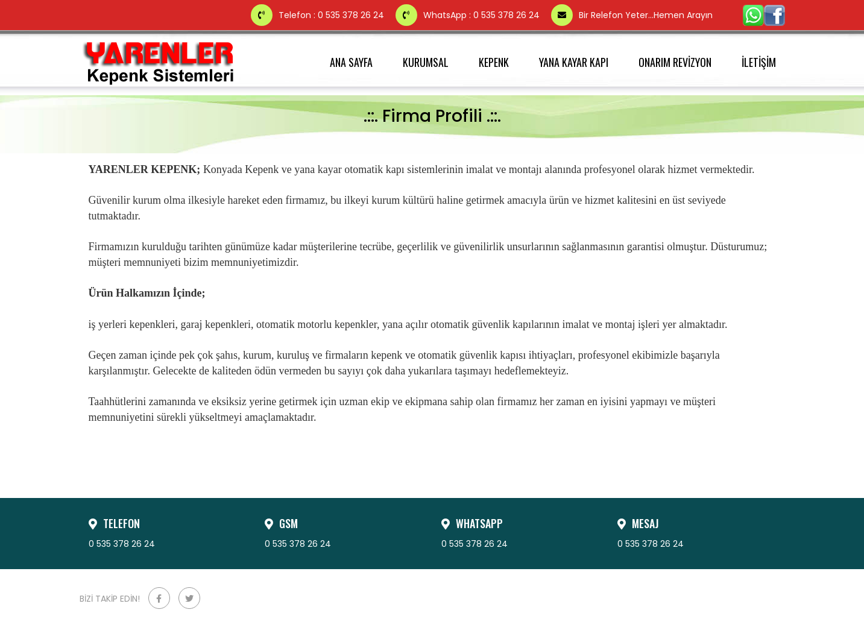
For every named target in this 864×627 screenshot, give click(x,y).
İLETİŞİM (759, 62)
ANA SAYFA (351, 62)
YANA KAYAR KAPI (573, 62)
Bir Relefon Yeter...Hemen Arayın (632, 15)
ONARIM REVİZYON (675, 62)
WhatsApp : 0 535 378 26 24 (469, 15)
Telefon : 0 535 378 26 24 (318, 15)
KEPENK (494, 62)
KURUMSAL (426, 62)
